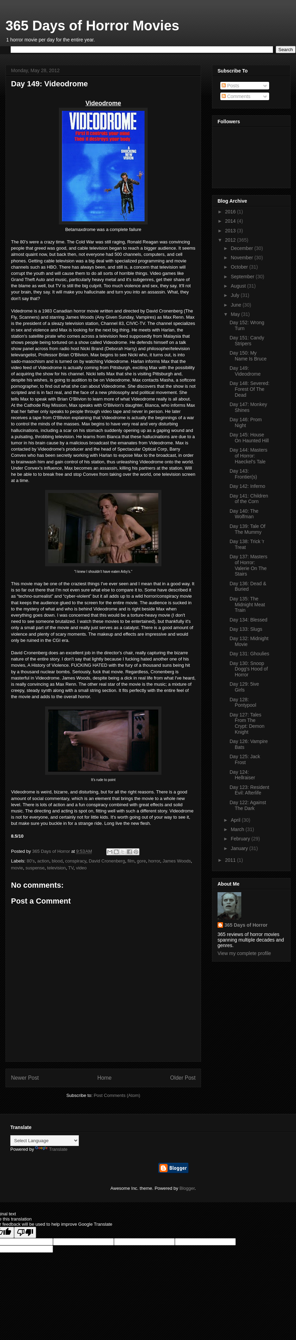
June (236, 305)
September (243, 276)
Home (104, 1078)
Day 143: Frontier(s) (243, 474)
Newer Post (25, 1078)
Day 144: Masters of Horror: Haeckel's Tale (248, 455)
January (240, 848)
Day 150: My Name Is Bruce (248, 355)
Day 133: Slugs (246, 629)
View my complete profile (244, 953)
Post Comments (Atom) (117, 1095)
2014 (231, 221)
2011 (231, 860)
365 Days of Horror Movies (92, 25)
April (236, 820)
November (242, 257)
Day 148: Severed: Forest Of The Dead (249, 389)
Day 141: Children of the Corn (249, 498)
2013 (231, 230)
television (56, 867)
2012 (231, 240)
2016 (231, 211)
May (236, 314)
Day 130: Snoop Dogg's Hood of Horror (249, 669)
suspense (35, 867)
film (130, 861)
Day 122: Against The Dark (248, 805)
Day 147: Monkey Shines (248, 407)
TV (70, 867)
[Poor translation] (25, 1232)
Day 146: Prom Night (246, 422)
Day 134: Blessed (248, 620)
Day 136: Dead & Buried (248, 586)
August (239, 286)
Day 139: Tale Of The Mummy (247, 529)
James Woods (176, 861)
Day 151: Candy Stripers (247, 340)
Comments (236, 96)
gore (141, 861)
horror (154, 861)
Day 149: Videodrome (245, 371)
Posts (230, 85)
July (236, 295)
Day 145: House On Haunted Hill (249, 437)
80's (31, 861)
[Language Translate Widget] (44, 1140)
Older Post (182, 1078)
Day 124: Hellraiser (242, 775)
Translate (51, 1149)
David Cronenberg (107, 861)
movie (17, 867)
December (242, 248)
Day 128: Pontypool (243, 702)
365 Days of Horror (245, 925)
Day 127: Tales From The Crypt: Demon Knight (247, 723)
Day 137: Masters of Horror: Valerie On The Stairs (248, 565)
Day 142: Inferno (247, 486)
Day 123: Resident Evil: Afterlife (249, 790)
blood (57, 861)
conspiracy (75, 861)
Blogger (186, 1188)
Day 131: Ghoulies (249, 653)
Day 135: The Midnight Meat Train (247, 604)
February (241, 838)
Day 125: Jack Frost (245, 759)
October (240, 267)
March (238, 829)
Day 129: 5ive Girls (244, 687)
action (43, 861)
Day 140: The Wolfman (244, 514)
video (81, 867)
